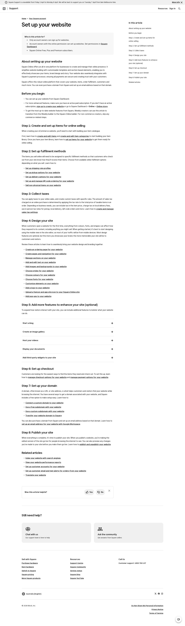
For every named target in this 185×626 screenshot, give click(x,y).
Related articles (134, 82)
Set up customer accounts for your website (44, 467)
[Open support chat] (178, 619)
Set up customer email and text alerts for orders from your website (55, 471)
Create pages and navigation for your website (45, 254)
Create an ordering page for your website (44, 249)
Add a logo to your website (37, 288)
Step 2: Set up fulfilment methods (141, 46)
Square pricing (28, 574)
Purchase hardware (30, 563)
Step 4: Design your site (137, 55)
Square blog (75, 574)
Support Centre (76, 563)
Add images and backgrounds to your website (46, 266)
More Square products (31, 578)
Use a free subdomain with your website (43, 407)
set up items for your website (78, 139)
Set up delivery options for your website (43, 177)
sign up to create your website (50, 106)
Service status (76, 571)
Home (24, 18)
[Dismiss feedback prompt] (109, 490)
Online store (102, 106)
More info (176, 2)
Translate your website (35, 475)
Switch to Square (29, 571)
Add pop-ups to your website (38, 296)
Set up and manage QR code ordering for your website (49, 181)
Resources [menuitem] (163, 8)
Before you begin (135, 33)
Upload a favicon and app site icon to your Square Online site (52, 292)
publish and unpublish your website (95, 444)
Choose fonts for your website (39, 279)
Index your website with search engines (43, 458)
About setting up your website (140, 28)
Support (13, 8)
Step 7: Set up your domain (139, 73)
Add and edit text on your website (40, 262)
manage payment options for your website (89, 377)
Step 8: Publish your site (138, 77)
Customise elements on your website (42, 283)
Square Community (78, 567)
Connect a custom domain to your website (44, 403)
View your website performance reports (43, 462)
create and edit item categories (74, 136)
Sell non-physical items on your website (43, 185)
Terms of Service (156, 613)
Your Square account (37, 18)
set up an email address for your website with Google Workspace (51, 424)
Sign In (172, 8)
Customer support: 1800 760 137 (132, 563)
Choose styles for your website (39, 271)
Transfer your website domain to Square (43, 415)
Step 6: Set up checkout (138, 68)
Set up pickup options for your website (42, 172)
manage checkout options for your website (47, 377)
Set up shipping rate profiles (38, 168)
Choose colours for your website (40, 275)
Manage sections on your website (40, 258)
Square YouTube (77, 578)
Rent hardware (28, 567)
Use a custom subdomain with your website (44, 411)
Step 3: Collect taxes (136, 50)
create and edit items (47, 136)
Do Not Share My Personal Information (147, 606)
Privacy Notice (157, 609)
